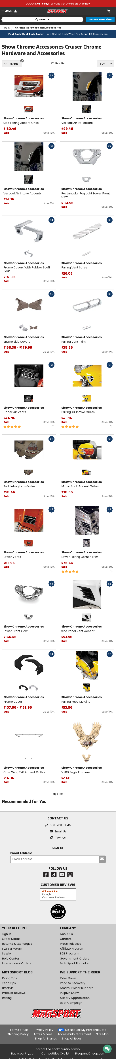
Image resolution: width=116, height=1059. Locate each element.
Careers (65, 939)
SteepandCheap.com (90, 1053)
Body (7, 27)
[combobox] (105, 63)
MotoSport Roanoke (74, 963)
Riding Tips (9, 978)
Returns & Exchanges (17, 944)
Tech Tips (9, 983)
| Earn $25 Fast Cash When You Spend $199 (58, 34)
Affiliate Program (72, 949)
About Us (66, 934)
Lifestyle (8, 988)
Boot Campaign (71, 1003)
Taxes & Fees (43, 1034)
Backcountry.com (23, 1053)
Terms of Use (19, 1030)
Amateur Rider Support (76, 988)
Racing (7, 998)
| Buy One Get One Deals (58, 3)
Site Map (102, 1034)
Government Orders (74, 958)
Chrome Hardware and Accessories (38, 27)
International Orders (16, 963)
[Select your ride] (100, 19)
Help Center (10, 958)
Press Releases (70, 944)
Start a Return (12, 949)
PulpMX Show (69, 993)
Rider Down (68, 978)
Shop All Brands (46, 1038)
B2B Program (69, 953)
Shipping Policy (18, 1034)
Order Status (11, 939)
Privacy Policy (43, 1030)
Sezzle (6, 953)
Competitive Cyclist (55, 1053)
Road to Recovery (72, 983)
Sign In (6, 934)
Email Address (21, 853)
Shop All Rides (71, 1038)
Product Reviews (14, 993)
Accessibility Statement (74, 1034)
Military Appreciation (75, 998)
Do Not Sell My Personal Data (85, 1030)
